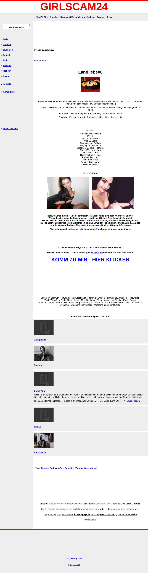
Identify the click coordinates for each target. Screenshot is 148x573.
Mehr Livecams (10, 128)
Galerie (71, 247)
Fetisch (75, 17)
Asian (110, 17)
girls (102, 509)
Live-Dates (126, 504)
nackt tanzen (107, 514)
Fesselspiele (89, 504)
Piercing (116, 504)
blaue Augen (74, 503)
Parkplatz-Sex (57, 468)
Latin (82, 17)
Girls (45, 17)
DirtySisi (136, 504)
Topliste (7, 84)
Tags (81, 558)
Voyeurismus (90, 468)
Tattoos (79, 468)
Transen (101, 17)
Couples (54, 17)
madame (95, 514)
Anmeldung (9, 92)
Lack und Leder (103, 504)
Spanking (69, 468)
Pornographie (82, 514)
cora (59, 514)
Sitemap (74, 558)
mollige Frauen (125, 509)
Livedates (65, 17)
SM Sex (77, 509)
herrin (44, 509)
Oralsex (45, 468)
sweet (63, 504)
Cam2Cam (97, 253)
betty (136, 509)
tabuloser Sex (90, 509)
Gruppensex (50, 514)
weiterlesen (134, 401)
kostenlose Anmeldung (95, 229)
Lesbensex (110, 509)
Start (67, 558)
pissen (44, 503)
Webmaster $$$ (74, 565)
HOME (38, 17)
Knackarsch (67, 514)
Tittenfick (54, 503)
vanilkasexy (90, 520)
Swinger (91, 17)
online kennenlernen (60, 509)
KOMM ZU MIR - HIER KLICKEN (90, 259)
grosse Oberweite (126, 514)
